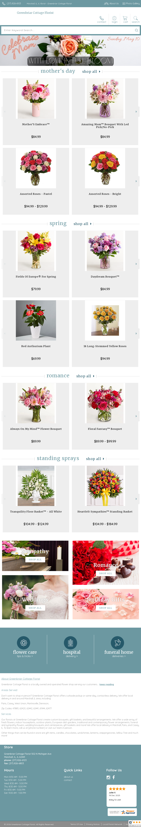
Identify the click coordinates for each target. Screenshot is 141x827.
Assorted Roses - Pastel (36, 193)
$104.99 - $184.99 (105, 524)
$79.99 (36, 289)
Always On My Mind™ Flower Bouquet (36, 428)
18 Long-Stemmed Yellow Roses (105, 346)
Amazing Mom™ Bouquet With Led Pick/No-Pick (105, 126)
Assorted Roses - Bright (105, 193)
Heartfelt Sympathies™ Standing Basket (105, 511)
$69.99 (36, 358)
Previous (4, 111)
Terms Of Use (76, 824)
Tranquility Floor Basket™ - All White (36, 511)
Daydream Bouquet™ (105, 276)
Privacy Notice (92, 824)
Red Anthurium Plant (36, 346)
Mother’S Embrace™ (36, 124)
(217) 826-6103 (14, 3)
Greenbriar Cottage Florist (35, 12)
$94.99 (105, 358)
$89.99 (36, 441)
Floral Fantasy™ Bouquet (105, 428)
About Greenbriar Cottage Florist (20, 678)
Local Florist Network (112, 824)
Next (137, 111)
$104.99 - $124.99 (36, 524)
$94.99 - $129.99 (36, 206)
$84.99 (36, 137)
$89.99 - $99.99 (105, 441)
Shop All (89, 71)
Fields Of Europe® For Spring (36, 276)
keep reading (107, 684)
